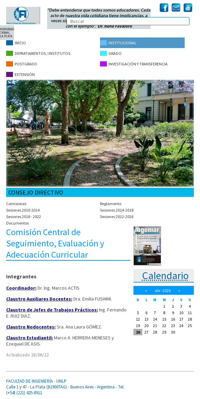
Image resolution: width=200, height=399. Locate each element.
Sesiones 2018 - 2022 (23, 216)
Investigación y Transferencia (134, 63)
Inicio (16, 42)
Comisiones (16, 203)
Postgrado (21, 63)
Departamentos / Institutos (38, 53)
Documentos (17, 223)
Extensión (20, 74)
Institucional (118, 42)
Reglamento (110, 203)
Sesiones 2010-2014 (23, 210)
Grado (111, 53)
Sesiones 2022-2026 (116, 216)
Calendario (165, 275)
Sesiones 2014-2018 (116, 210)
